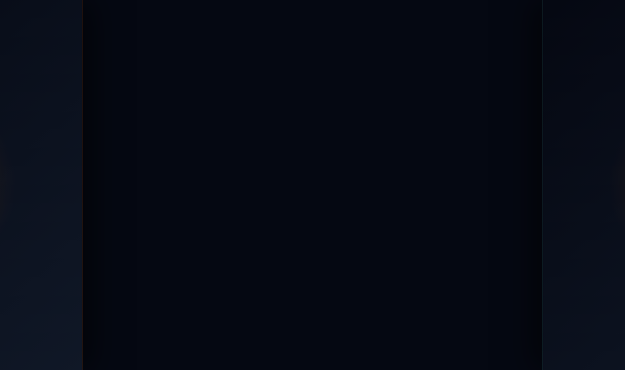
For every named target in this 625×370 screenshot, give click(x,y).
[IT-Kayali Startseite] (159, 202)
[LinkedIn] (155, 283)
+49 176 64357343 (49, 10)
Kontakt (531, 42)
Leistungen (215, 42)
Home (159, 42)
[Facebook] (39, 283)
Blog (484, 42)
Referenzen (355, 42)
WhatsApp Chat (126, 10)
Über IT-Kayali (426, 42)
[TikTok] (97, 283)
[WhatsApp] (126, 283)
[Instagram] (68, 283)
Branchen (291, 42)
